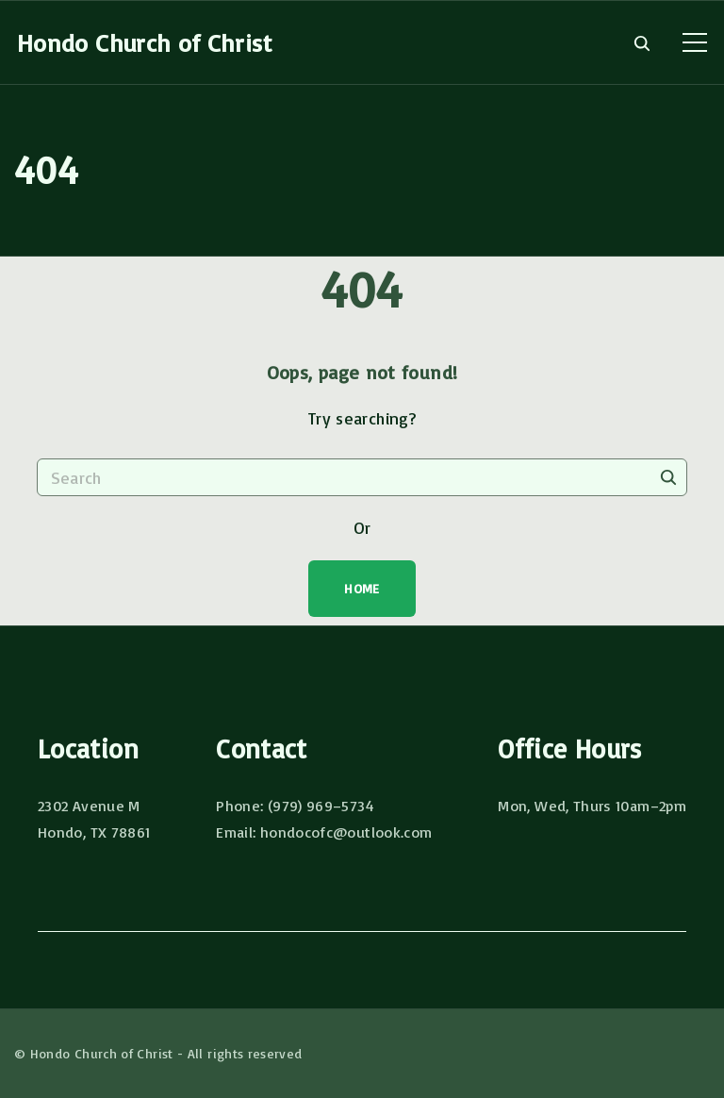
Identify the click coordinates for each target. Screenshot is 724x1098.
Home (361, 588)
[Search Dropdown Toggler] (641, 43)
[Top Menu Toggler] (695, 42)
